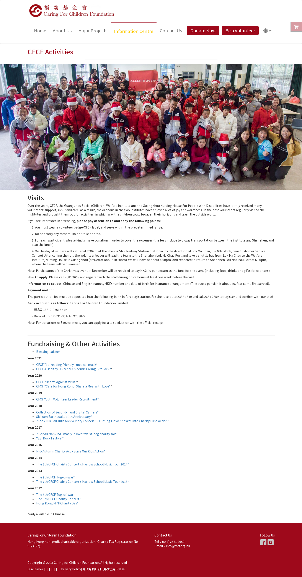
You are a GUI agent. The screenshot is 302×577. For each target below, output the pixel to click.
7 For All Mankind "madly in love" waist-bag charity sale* (77, 434)
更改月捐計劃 (92, 569)
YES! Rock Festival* (50, 438)
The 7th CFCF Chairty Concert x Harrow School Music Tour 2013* (82, 481)
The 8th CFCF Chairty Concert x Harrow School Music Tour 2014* (82, 464)
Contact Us (171, 30)
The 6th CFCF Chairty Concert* (58, 499)
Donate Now (202, 30)
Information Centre (133, 31)
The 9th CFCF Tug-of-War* (55, 477)
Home (40, 30)
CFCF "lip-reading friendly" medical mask (66, 364)
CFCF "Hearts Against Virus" (56, 382)
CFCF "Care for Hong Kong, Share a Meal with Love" (73, 386)
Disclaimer (35, 569)
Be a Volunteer (240, 30)
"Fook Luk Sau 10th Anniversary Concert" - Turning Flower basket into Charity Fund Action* (102, 421)
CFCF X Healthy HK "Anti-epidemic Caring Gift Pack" (73, 369)
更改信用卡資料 (113, 569)
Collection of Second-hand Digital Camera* (67, 412)
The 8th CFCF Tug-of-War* (55, 494)
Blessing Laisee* (48, 351)
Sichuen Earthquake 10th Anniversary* (64, 416)
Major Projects (93, 30)
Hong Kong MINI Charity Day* (57, 503)
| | (49, 569)
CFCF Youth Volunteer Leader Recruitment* (67, 399)
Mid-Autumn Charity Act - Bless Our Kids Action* (70, 451)
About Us (62, 30)
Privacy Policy (71, 569)
